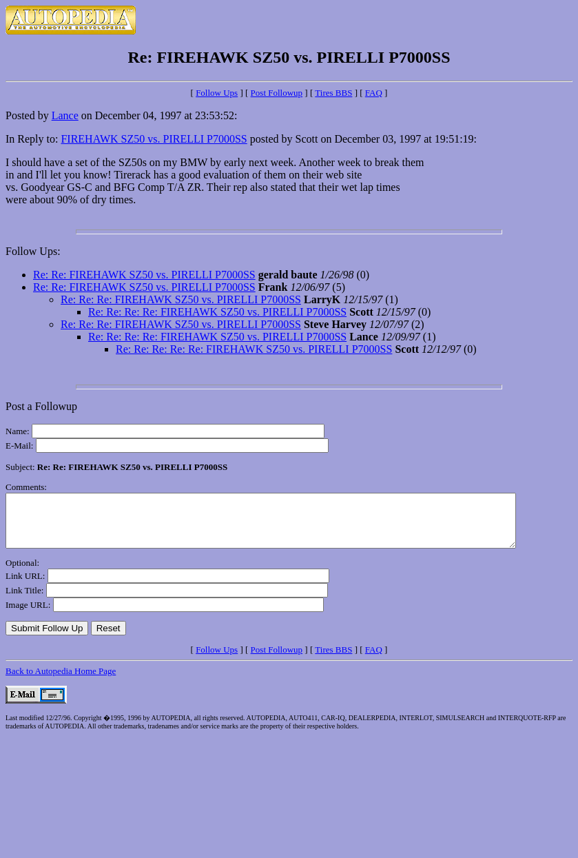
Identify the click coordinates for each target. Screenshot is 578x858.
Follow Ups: (33, 251)
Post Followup (277, 93)
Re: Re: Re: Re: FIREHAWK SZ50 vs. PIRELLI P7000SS (217, 312)
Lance (65, 115)
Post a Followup (41, 406)
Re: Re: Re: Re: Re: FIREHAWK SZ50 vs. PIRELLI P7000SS (254, 349)
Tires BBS (333, 93)
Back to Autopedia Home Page (61, 681)
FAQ (373, 93)
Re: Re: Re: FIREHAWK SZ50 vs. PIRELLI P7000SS (181, 299)
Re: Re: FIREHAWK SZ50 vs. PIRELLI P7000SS (144, 274)
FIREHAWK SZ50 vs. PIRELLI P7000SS (154, 139)
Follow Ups (217, 93)
